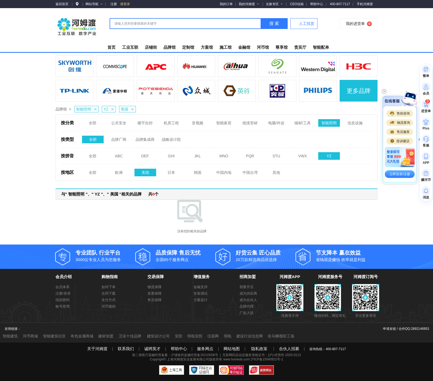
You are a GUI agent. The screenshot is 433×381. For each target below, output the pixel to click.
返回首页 (61, 4)
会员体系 (62, 287)
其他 (276, 170)
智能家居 (223, 121)
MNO (223, 154)
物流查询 (399, 122)
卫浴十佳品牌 (130, 336)
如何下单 (108, 287)
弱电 (227, 336)
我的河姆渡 (249, 4)
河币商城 (30, 336)
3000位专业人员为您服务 (106, 255)
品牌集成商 (145, 137)
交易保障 (155, 276)
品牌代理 (247, 306)
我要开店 (247, 287)
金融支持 (200, 287)
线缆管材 (250, 121)
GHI (171, 154)
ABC (119, 154)
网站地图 (232, 348)
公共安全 (118, 121)
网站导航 (94, 4)
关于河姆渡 (97, 348)
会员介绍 (63, 276)
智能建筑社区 (54, 336)
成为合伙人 (248, 300)
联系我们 (126, 348)
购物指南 (109, 276)
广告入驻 (247, 313)
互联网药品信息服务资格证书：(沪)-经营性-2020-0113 (261, 355)
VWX (302, 154)
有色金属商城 (82, 336)
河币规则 (108, 306)
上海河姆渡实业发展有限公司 (188, 359)
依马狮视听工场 (281, 336)
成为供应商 (248, 293)
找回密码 (62, 300)
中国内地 (223, 170)
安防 (178, 336)
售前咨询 (400, 113)
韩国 (197, 170)
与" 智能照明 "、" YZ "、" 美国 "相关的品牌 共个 (110, 194)
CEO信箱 (297, 4)
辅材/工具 (302, 121)
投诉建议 (399, 141)
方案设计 (200, 300)
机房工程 (171, 121)
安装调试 (200, 293)
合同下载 (108, 293)
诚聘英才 (152, 348)
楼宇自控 (145, 121)
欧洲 (119, 170)
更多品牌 (358, 90)
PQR (250, 154)
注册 (113, 4)
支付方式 (108, 300)
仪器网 (213, 336)
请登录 (125, 4)
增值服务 (201, 276)
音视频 (197, 121)
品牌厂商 (118, 137)
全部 (92, 121)
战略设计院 (171, 137)
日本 (171, 170)
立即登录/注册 (399, 174)
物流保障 (154, 287)
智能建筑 (10, 336)
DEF (145, 154)
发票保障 (154, 293)
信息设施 (355, 121)
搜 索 (274, 23)
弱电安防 (194, 336)
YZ (109, 109)
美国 (128, 109)
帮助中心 (316, 4)
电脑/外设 (276, 121)
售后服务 (400, 132)
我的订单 (226, 4)
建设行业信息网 (249, 336)
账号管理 (62, 306)
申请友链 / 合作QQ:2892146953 (406, 328)
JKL (197, 154)
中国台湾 (250, 170)
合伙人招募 (289, 348)
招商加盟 (248, 276)
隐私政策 (259, 348)
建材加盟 (105, 336)
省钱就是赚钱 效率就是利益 (346, 255)
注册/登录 (63, 293)
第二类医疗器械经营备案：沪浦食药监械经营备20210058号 (175, 355)
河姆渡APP (290, 276)
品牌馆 (61, 109)
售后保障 (154, 300)
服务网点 (205, 348)
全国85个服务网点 (186, 255)
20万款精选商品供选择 (266, 255)
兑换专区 (274, 4)
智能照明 (87, 109)
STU (276, 154)
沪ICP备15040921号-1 (267, 359)
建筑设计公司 (158, 336)
